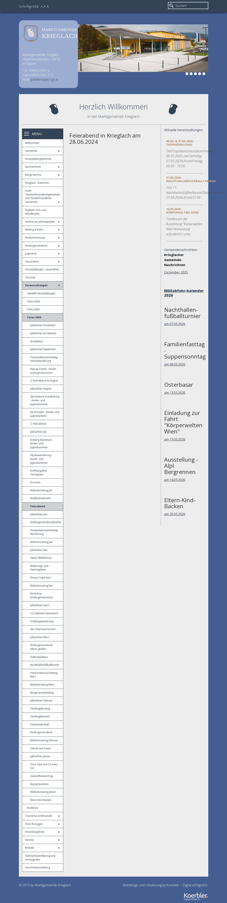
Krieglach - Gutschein (37, 183)
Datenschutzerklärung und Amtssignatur (40, 857)
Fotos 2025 (33, 309)
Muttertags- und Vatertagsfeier (39, 567)
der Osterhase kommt (42, 629)
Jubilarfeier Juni (38, 514)
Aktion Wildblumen (41, 558)
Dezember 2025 (176, 272)
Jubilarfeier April (39, 605)
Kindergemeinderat (42, 245)
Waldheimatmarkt (40, 498)
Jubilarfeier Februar (41, 700)
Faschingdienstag (40, 708)
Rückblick (32, 808)
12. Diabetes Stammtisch (44, 613)
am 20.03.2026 (174, 514)
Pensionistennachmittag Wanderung (43, 532)
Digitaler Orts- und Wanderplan (35, 212)
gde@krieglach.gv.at (44, 79)
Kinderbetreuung (42, 237)
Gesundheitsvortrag (41, 776)
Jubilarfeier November (43, 325)
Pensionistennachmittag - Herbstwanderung (44, 359)
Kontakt (42, 847)
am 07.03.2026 (174, 324)
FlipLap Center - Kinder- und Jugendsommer (43, 370)
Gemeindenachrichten (180, 250)
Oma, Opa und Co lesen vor (44, 766)
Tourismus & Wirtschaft (42, 816)
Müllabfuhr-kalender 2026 (184, 293)
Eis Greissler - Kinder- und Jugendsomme (44, 414)
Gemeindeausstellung (37, 867)
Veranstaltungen (42, 285)
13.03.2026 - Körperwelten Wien (182, 210)
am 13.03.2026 (174, 392)
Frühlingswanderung (41, 621)
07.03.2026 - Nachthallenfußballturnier (191, 179)
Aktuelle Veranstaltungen (41, 293)
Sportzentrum (42, 166)
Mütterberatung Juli (41, 490)
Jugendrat (42, 253)
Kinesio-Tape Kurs (40, 577)
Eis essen (35, 482)
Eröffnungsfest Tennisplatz (38, 472)
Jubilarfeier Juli (38, 431)
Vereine (42, 840)
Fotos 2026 (33, 301)
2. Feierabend (38, 423)
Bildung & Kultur (42, 229)
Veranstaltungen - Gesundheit (42, 269)
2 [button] (188, 74)
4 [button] (196, 74)
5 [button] (200, 74)
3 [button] (192, 74)
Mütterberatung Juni (41, 542)
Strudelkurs (36, 341)
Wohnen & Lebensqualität (42, 221)
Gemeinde (42, 150)
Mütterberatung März (42, 684)
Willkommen (32, 143)
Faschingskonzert (40, 716)
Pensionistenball (39, 724)
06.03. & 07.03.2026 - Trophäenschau (180, 142)
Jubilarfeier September (43, 349)
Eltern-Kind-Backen (41, 800)
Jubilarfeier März (39, 637)
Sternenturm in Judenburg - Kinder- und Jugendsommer (44, 400)
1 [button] (183, 74)
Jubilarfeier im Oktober (43, 333)
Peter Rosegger (42, 824)
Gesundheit (42, 261)
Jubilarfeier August (40, 388)
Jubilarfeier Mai (38, 550)
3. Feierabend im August (44, 380)
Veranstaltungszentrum (38, 159)
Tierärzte (30, 277)
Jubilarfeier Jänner (40, 756)
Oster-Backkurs (39, 657)
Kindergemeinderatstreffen (45, 522)
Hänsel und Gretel (40, 748)
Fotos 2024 (34, 317)
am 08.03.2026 (174, 364)
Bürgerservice (42, 174)
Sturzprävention (39, 784)
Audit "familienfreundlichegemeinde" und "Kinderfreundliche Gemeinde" (43, 196)
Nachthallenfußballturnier (44, 665)
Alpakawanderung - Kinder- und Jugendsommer (41, 458)
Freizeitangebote (42, 832)
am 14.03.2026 (174, 480)
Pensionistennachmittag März (43, 674)
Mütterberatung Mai (41, 585)
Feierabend (37, 506)
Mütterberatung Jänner (43, 792)
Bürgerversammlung (42, 692)
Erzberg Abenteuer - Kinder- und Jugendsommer (41, 443)
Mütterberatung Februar (44, 740)
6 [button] (204, 74)
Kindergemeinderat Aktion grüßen (41, 647)
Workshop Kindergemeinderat (41, 595)
